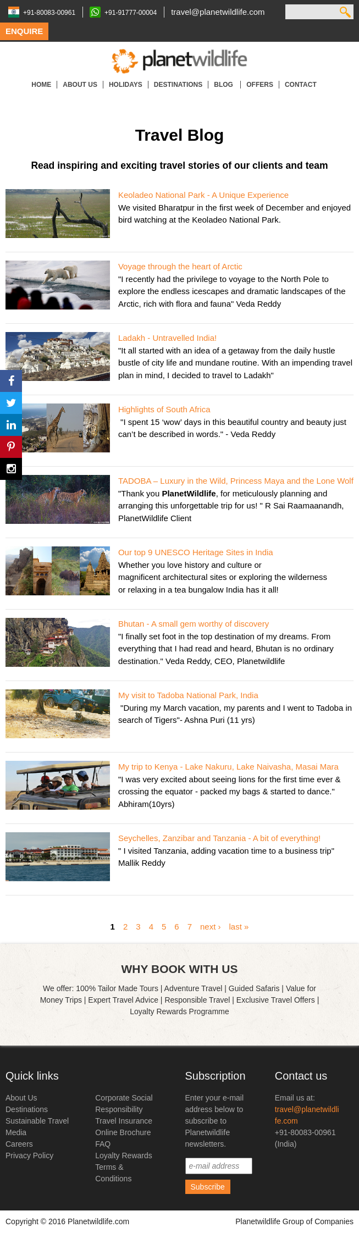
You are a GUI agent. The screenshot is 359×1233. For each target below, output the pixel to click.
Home (41, 85)
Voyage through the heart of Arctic (180, 266)
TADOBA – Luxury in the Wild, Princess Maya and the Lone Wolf (236, 480)
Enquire (24, 31)
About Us (80, 85)
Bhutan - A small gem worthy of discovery (193, 623)
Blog (224, 85)
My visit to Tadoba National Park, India (188, 695)
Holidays (125, 85)
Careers (19, 1144)
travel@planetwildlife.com (217, 11)
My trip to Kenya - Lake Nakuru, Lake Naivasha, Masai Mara (228, 766)
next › (210, 926)
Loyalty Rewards (123, 1155)
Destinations (178, 85)
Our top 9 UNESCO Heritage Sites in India (195, 552)
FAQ (103, 1144)
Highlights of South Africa (164, 409)
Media (15, 1132)
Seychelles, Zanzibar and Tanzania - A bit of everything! (219, 838)
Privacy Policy (29, 1155)
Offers (259, 85)
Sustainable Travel (37, 1120)
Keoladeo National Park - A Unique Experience (203, 195)
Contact (301, 85)
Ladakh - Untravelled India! (167, 337)
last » (239, 926)
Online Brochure (123, 1132)
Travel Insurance (123, 1120)
